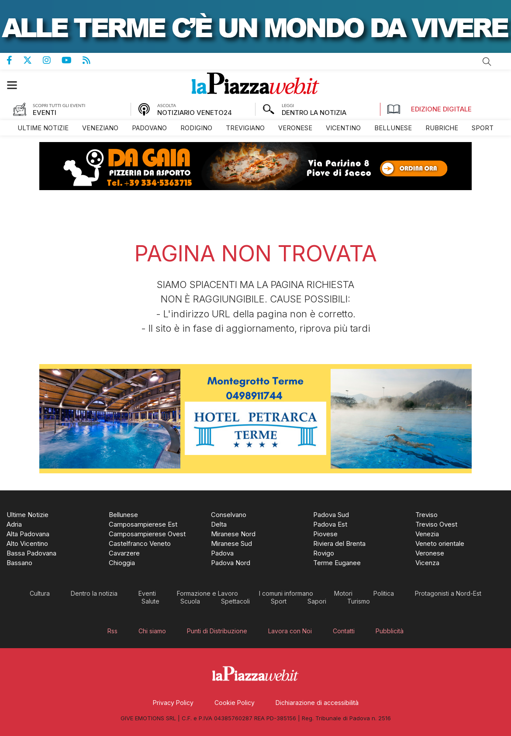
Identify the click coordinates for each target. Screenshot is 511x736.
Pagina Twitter (33, 60)
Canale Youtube (72, 60)
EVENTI (44, 112)
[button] (16, 85)
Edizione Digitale (429, 109)
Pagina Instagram (52, 60)
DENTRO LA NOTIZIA (314, 112)
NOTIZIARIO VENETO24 (194, 112)
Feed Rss (92, 60)
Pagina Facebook (15, 60)
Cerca (487, 61)
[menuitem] (43, 127)
